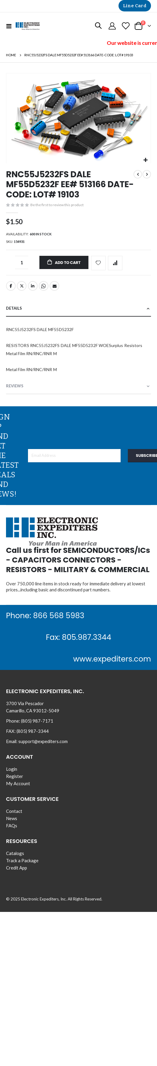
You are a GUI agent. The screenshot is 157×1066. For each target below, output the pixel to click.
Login (11, 769)
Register (14, 776)
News (11, 818)
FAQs (11, 825)
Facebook (11, 286)
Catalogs (15, 853)
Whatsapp (43, 286)
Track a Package (22, 860)
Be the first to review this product (57, 205)
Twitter (21, 286)
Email (54, 286)
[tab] (78, 309)
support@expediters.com (43, 741)
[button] (145, 160)
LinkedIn (33, 286)
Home (11, 55)
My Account (18, 783)
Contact (14, 811)
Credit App (16, 867)
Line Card (134, 5)
